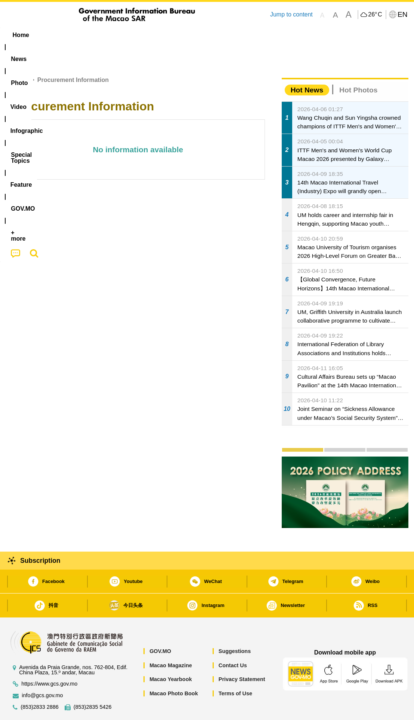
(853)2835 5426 (93, 684)
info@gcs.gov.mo (42, 672)
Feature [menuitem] (253, 35)
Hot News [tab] (307, 67)
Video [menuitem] (117, 35)
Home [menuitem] (21, 35)
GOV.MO (160, 628)
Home (19, 57)
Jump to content (291, 14)
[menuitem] (52, 35)
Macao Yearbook (170, 656)
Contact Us (233, 643)
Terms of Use (235, 671)
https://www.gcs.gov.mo (49, 661)
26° (375, 15)
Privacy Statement (242, 656)
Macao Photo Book (173, 671)
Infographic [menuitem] (155, 35)
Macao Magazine (170, 643)
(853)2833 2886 (40, 684)
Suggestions (235, 628)
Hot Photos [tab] (358, 67)
